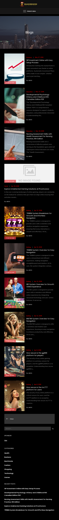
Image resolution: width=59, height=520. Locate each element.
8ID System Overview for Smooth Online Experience (40, 285)
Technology (8, 473)
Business (29, 57)
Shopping (8, 469)
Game (6, 186)
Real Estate (8, 461)
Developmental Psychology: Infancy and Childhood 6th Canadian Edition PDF (38, 96)
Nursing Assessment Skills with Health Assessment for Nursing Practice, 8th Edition (39, 136)
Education (29, 92)
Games (7, 477)
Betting (28, 210)
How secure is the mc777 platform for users (37, 388)
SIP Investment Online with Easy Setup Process (22, 489)
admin (30, 80)
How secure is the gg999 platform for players (36, 354)
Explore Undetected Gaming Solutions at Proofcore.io (26, 189)
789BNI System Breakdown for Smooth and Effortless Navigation (39, 215)
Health (6, 453)
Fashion (7, 465)
